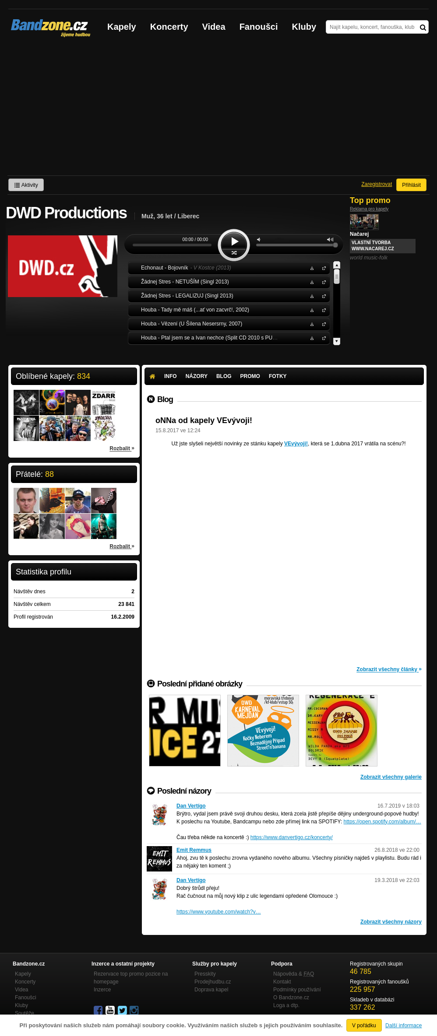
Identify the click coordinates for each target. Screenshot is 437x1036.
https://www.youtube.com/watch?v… (218, 912)
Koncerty (169, 27)
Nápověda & (293, 974)
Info (170, 376)
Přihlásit (411, 185)
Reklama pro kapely (369, 208)
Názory (197, 376)
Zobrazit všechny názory (391, 922)
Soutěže (24, 1013)
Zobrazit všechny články (389, 669)
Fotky (278, 376)
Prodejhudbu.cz (212, 982)
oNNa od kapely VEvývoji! (203, 420)
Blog (224, 376)
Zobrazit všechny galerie (391, 777)
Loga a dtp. (286, 1005)
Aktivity (26, 185)
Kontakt (282, 982)
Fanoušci (259, 27)
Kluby (304, 27)
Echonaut (322, 267)
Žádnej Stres (322, 281)
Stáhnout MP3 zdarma (310, 267)
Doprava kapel (211, 990)
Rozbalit (121, 448)
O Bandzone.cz (291, 997)
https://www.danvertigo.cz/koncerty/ (291, 837)
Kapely (121, 27)
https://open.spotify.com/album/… (382, 822)
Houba (322, 309)
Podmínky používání (297, 990)
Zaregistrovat (376, 184)
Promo (250, 376)
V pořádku (364, 1025)
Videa (214, 27)
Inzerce (102, 990)
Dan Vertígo (191, 806)
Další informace (403, 1025)
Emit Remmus (193, 850)
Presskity (205, 974)
